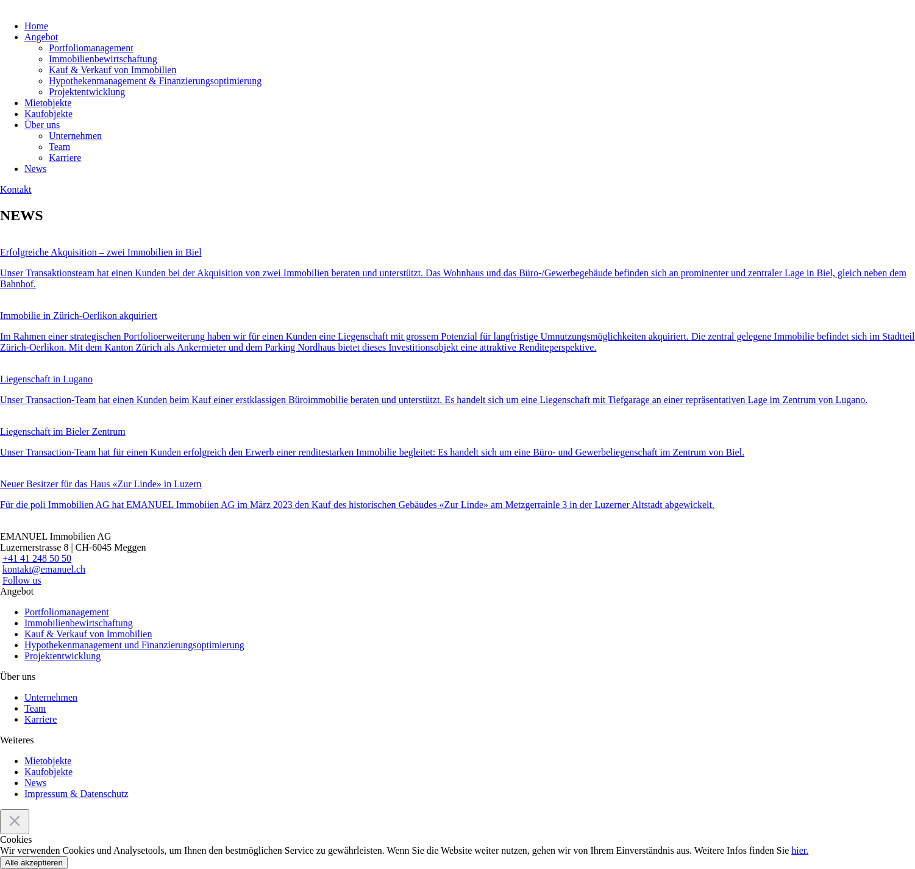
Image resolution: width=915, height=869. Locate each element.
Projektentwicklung (87, 92)
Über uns (42, 125)
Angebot (41, 37)
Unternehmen (75, 136)
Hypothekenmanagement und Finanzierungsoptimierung (134, 645)
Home (36, 26)
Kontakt (16, 189)
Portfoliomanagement (91, 48)
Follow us (21, 580)
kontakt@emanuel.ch (43, 569)
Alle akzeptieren (34, 862)
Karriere (65, 157)
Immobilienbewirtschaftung (103, 59)
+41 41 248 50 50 (36, 558)
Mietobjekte (47, 103)
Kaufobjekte (48, 114)
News (35, 168)
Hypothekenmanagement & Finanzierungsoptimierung (155, 81)
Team (59, 146)
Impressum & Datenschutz (76, 794)
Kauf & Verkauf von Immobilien (112, 70)
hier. (799, 850)
